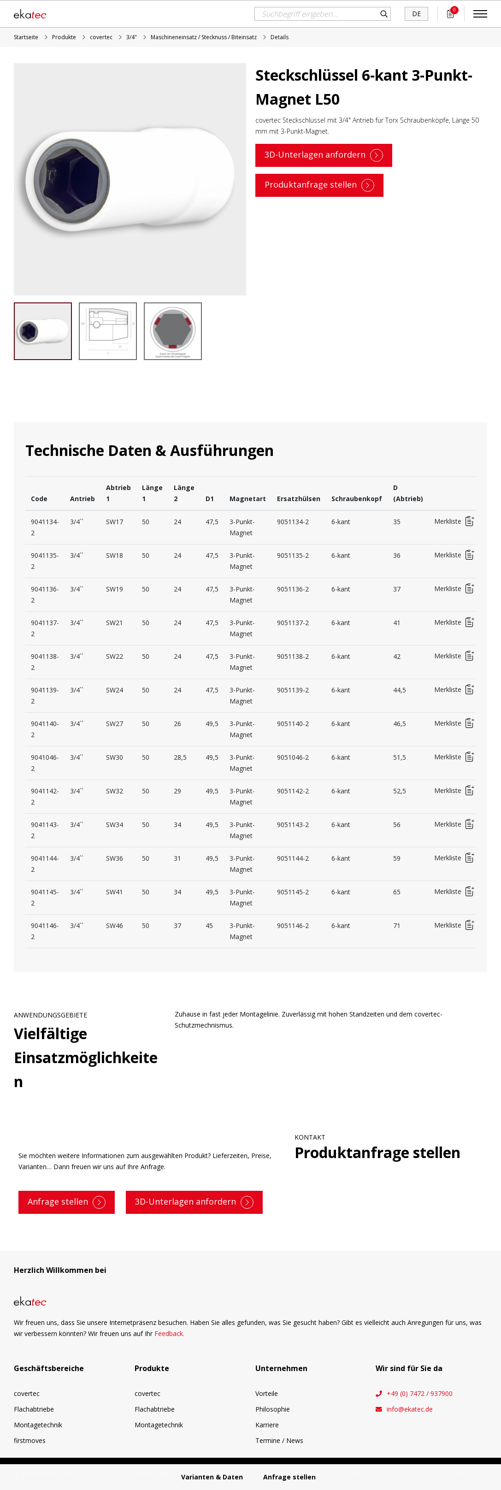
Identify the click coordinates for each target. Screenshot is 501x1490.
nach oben (453, 1473)
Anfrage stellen (58, 1201)
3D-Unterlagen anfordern (315, 154)
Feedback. (169, 1333)
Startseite (26, 37)
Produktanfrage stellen (311, 183)
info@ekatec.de (410, 1409)
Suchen (384, 14)
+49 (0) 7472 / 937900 (420, 1393)
